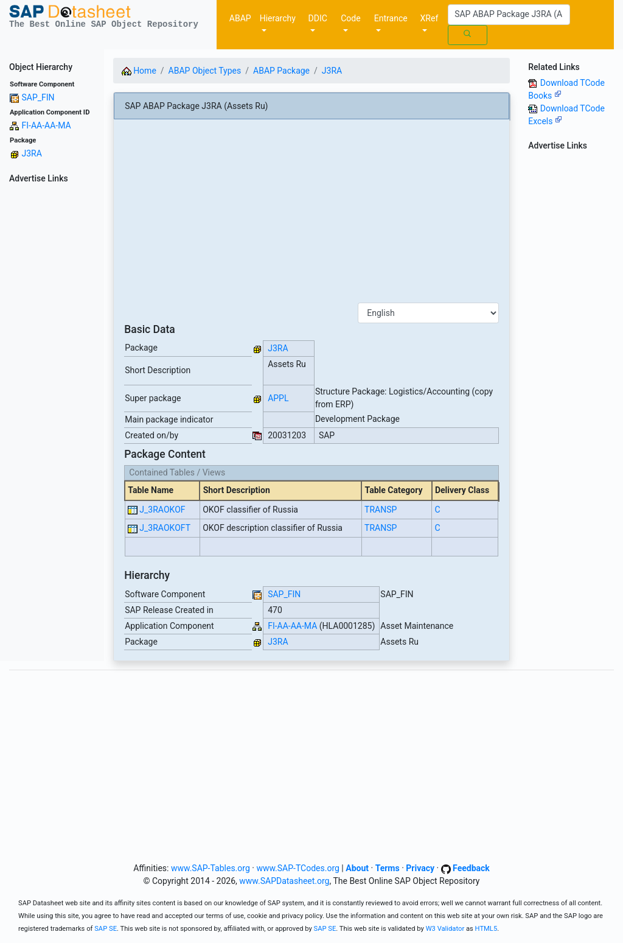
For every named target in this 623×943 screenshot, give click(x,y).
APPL (278, 398)
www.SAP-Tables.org (210, 868)
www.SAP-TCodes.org (297, 868)
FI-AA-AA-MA (46, 125)
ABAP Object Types (205, 70)
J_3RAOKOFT (164, 528)
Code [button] (350, 18)
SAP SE (105, 929)
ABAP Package (281, 70)
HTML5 (486, 929)
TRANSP (380, 509)
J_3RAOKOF (162, 509)
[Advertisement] (52, 370)
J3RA (31, 153)
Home (139, 70)
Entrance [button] (391, 18)
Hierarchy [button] (278, 18)
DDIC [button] (317, 18)
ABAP (240, 18)
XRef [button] (429, 18)
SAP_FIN (37, 97)
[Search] (509, 14)
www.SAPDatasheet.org (284, 881)
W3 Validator (445, 929)
